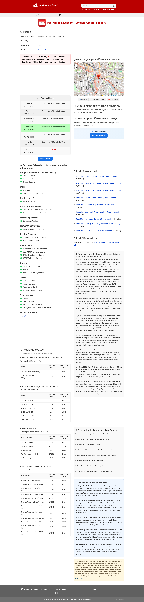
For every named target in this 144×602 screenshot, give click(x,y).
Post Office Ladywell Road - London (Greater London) (96, 198)
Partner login (120, 600)
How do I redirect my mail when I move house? (92, 434)
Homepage (24, 15)
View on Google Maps (97, 99)
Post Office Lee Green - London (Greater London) (94, 231)
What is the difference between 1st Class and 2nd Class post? (97, 450)
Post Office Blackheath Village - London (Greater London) (97, 212)
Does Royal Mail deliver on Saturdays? (90, 466)
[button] (99, 77)
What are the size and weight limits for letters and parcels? (96, 455)
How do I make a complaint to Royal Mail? (91, 460)
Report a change (45, 158)
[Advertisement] (45, 79)
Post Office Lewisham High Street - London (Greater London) (98, 183)
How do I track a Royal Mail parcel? (88, 444)
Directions (83, 99)
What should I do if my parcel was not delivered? (93, 439)
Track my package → (98, 135)
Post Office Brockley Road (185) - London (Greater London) (98, 224)
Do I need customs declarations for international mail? (95, 471)
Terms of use (79, 578)
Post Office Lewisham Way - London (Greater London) (96, 205)
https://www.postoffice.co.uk (31, 316)
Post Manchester (109, 9)
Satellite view (113, 99)
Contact (94, 589)
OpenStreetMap (113, 95)
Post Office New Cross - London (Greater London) (94, 219)
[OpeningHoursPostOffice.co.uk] (45, 5)
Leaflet (104, 95)
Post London (96, 9)
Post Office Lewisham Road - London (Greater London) (96, 176)
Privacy (58, 593)
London (33, 15)
